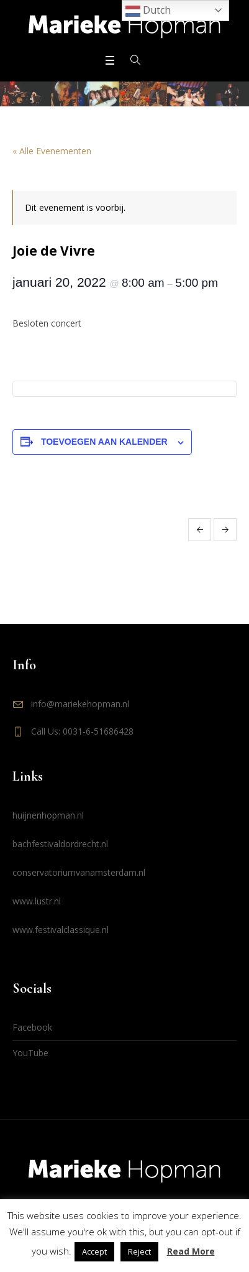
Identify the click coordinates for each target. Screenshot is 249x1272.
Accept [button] (94, 1251)
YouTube (30, 1053)
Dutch (148, 11)
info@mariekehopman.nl (80, 704)
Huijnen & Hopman (199, 529)
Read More (191, 1251)
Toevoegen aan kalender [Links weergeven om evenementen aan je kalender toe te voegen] (104, 442)
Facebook (32, 1027)
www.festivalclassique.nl (60, 929)
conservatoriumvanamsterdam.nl (78, 872)
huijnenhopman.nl (48, 815)
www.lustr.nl (36, 901)
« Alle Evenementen (51, 151)
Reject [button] (139, 1251)
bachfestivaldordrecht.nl (60, 844)
